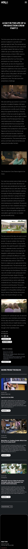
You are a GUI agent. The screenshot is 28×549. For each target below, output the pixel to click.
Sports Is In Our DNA (8, 352)
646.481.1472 (4, 548)
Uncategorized (4, 437)
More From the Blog (8, 351)
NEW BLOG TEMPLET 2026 (5, 394)
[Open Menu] (26, 2)
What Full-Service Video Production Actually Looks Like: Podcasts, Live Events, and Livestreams (14, 358)
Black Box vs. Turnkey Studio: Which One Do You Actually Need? (14, 355)
